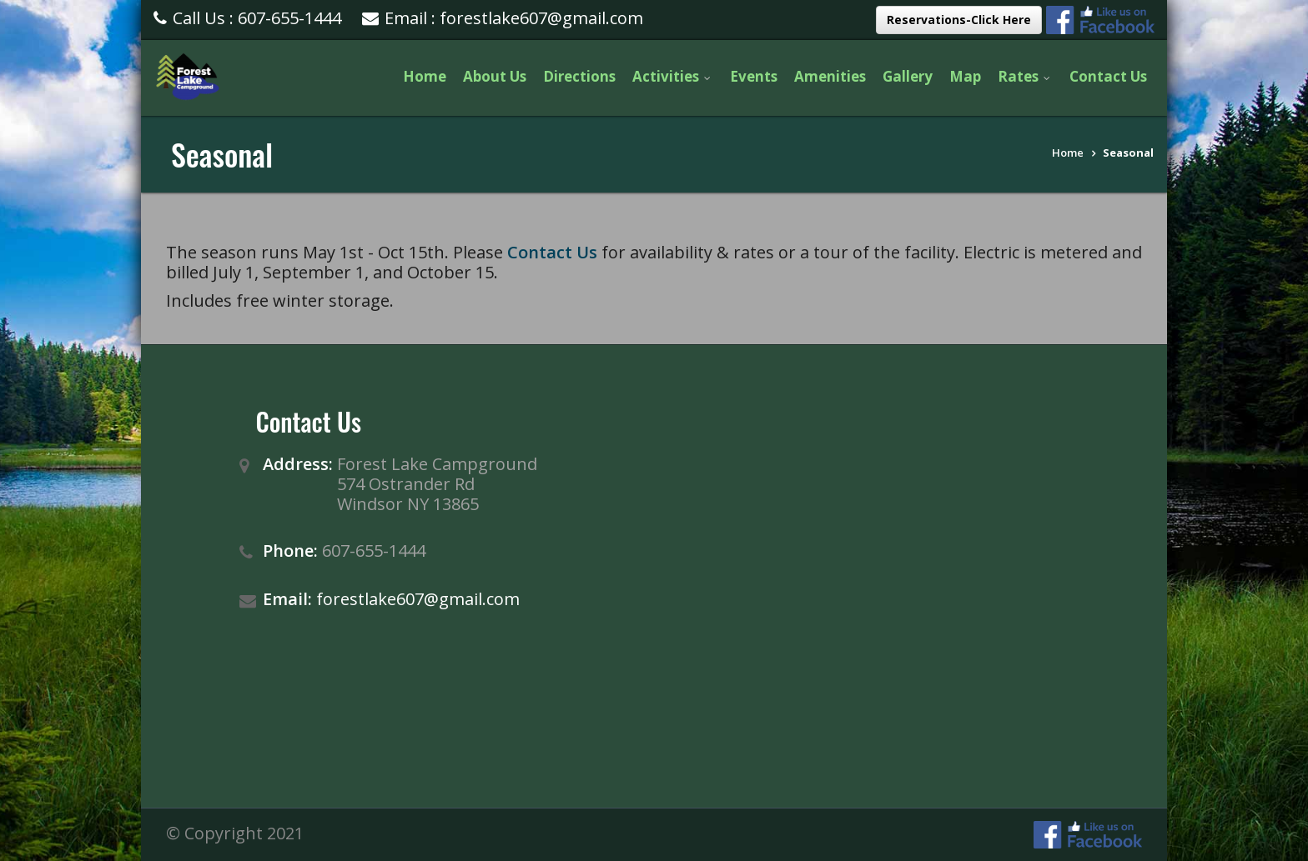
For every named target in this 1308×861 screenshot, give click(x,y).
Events (753, 76)
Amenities (830, 76)
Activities (672, 76)
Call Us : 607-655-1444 (247, 18)
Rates (1025, 76)
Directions (579, 76)
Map (965, 76)
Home (424, 76)
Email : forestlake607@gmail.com (502, 18)
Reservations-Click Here (959, 20)
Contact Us (1108, 76)
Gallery (908, 76)
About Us (494, 76)
